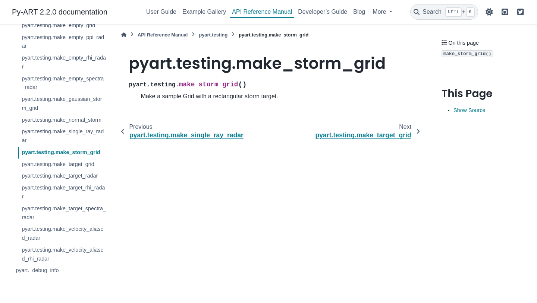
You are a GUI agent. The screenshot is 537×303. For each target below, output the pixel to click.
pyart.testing (213, 35)
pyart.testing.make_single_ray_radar (63, 135)
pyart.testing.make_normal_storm (61, 120)
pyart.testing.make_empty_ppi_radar (63, 41)
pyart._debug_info (37, 270)
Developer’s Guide (322, 12)
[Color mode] (489, 12)
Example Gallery (204, 12)
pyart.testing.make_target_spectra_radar (64, 212)
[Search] (444, 12)
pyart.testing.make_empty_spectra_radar (63, 83)
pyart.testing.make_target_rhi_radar (63, 192)
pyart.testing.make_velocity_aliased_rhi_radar (62, 254)
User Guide (161, 12)
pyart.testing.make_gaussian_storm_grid (62, 103)
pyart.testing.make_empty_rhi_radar (64, 62)
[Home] (123, 35)
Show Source (469, 110)
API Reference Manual (262, 12)
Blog (359, 12)
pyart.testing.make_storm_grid (61, 152)
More (380, 12)
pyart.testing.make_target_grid (58, 164)
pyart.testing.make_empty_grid (58, 25)
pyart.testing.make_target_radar (60, 176)
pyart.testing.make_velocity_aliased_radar (62, 233)
